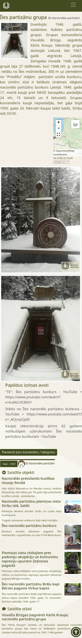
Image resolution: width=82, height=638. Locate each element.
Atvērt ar (60, 162)
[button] (58, 123)
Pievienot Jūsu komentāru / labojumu (28, 452)
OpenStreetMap (65, 150)
